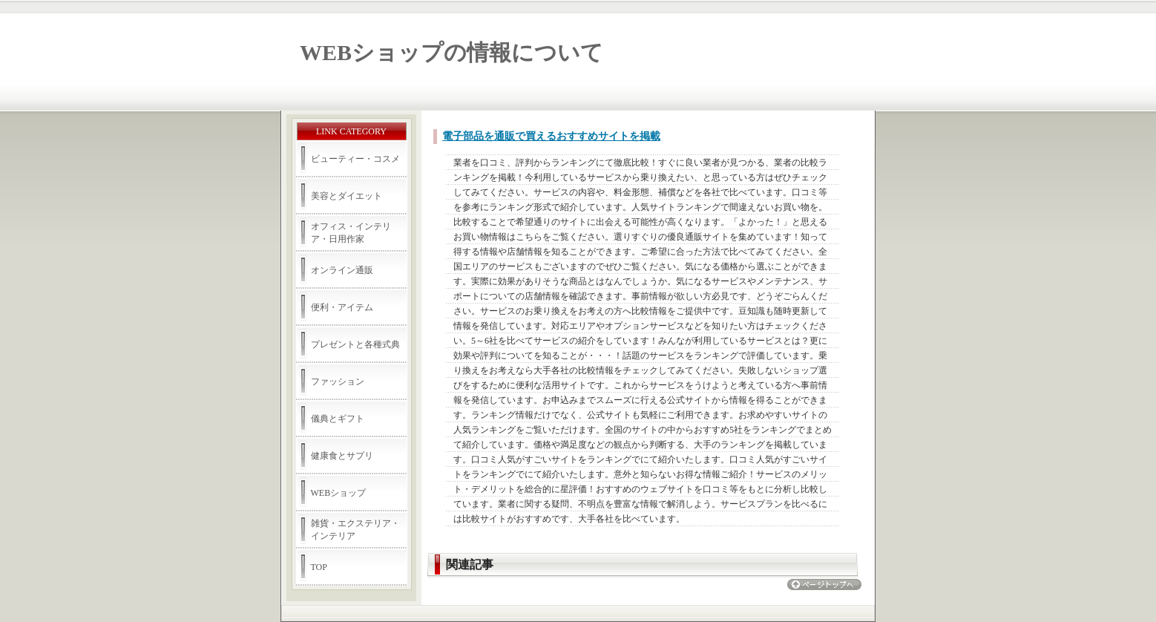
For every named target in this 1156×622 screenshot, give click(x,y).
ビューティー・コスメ (355, 159)
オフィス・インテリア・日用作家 (351, 232)
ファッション (337, 381)
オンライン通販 (342, 270)
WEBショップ (339, 493)
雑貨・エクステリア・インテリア (355, 529)
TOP (319, 567)
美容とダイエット (346, 196)
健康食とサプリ (342, 456)
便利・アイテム (342, 307)
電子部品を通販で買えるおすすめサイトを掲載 (551, 136)
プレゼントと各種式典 (355, 344)
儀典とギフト (337, 418)
